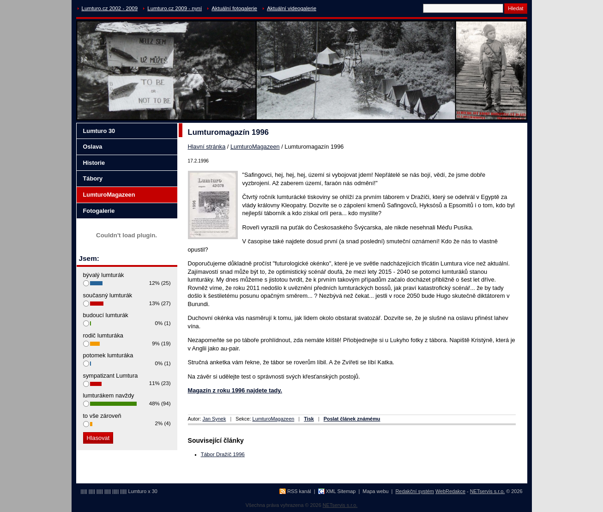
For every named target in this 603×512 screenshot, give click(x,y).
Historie (94, 162)
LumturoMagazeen (255, 146)
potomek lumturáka (108, 355)
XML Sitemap (341, 491)
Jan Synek (214, 419)
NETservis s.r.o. (487, 491)
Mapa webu (375, 491)
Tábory (93, 178)
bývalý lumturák (103, 274)
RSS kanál (299, 491)
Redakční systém (415, 491)
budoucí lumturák (105, 315)
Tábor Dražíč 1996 (223, 454)
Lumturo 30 (99, 130)
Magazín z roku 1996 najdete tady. (235, 390)
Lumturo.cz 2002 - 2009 (110, 8)
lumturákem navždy (108, 395)
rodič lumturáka (103, 335)
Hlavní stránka (207, 146)
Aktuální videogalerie (291, 8)
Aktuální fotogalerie (234, 8)
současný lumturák (108, 295)
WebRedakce (450, 491)
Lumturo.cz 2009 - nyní (174, 8)
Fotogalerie (99, 210)
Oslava (93, 146)
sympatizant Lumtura (110, 375)
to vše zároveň (102, 415)
